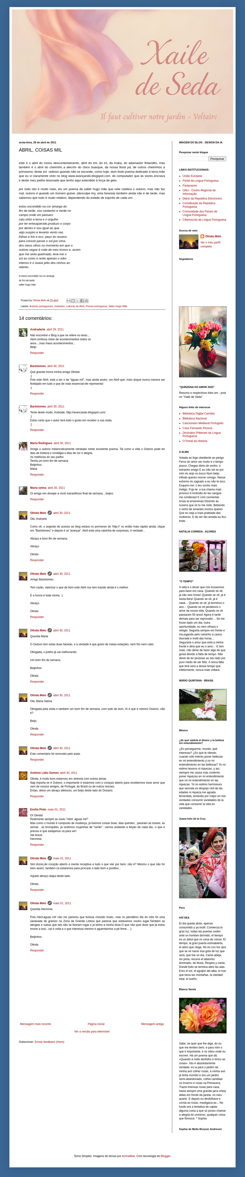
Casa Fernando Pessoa (197, 428)
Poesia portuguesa (96, 306)
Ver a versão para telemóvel (91, 1031)
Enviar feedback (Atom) (49, 1042)
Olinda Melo (38, 513)
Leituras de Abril (75, 306)
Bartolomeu (38, 366)
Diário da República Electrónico (202, 198)
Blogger (165, 1156)
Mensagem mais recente (35, 1024)
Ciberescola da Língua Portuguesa (204, 219)
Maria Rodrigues (41, 443)
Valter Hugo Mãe (117, 306)
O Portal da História (195, 441)
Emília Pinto (38, 809)
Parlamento (190, 185)
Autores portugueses (41, 306)
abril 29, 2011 (55, 329)
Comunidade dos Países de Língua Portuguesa (200, 213)
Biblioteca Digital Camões (199, 413)
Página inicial (96, 1024)
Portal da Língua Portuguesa (201, 180)
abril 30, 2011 (56, 366)
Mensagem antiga (152, 1024)
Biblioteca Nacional (195, 418)
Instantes (59, 306)
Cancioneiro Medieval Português (203, 423)
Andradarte (37, 329)
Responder (37, 353)
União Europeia (192, 176)
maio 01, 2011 (57, 809)
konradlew (128, 1156)
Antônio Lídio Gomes (44, 772)
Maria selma (38, 487)
